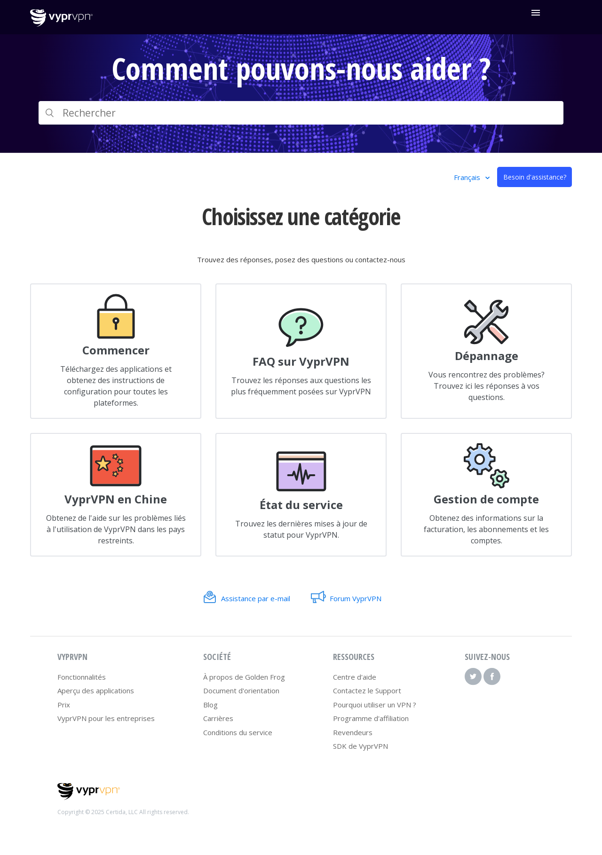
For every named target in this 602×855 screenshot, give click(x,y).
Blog (210, 704)
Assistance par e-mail (255, 598)
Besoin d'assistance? (534, 177)
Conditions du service (237, 732)
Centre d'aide (354, 677)
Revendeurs (352, 732)
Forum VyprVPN (355, 598)
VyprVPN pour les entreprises (106, 718)
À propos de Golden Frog (244, 677)
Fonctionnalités (81, 677)
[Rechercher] (301, 113)
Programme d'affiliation (371, 718)
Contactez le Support (367, 690)
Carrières (218, 718)
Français (468, 177)
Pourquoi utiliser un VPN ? (374, 704)
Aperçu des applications (95, 690)
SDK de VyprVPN (360, 746)
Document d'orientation (241, 690)
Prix (63, 704)
